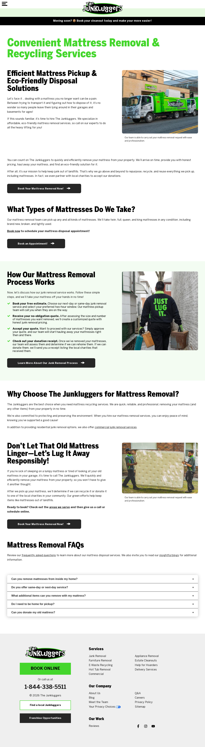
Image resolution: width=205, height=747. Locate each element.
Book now (13, 231)
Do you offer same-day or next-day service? (102, 587)
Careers (140, 698)
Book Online (45, 669)
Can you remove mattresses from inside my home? (102, 579)
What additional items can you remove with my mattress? (102, 595)
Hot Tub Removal (99, 669)
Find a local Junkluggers (45, 705)
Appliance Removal (147, 656)
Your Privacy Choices (105, 707)
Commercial (96, 674)
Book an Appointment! (36, 243)
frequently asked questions (39, 555)
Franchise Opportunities (45, 718)
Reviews (94, 726)
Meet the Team (98, 702)
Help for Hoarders (146, 665)
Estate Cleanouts (146, 660)
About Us (94, 693)
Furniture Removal (100, 660)
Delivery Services (146, 669)
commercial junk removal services (116, 427)
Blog (92, 698)
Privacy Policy (144, 702)
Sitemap (140, 707)
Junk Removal (97, 656)
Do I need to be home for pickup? (102, 604)
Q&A (138, 693)
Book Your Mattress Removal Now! (44, 188)
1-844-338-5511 (45, 687)
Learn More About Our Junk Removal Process (51, 362)
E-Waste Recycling (101, 665)
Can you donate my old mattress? (102, 612)
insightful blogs (169, 555)
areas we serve (59, 507)
